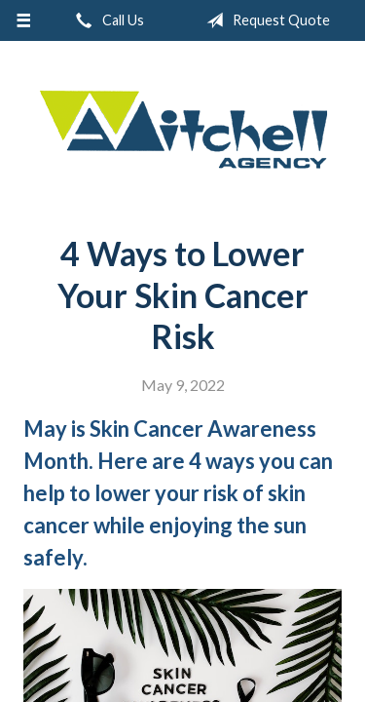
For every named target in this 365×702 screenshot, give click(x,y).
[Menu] (24, 20)
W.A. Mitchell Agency (183, 130)
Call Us (106, 20)
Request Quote (264, 20)
